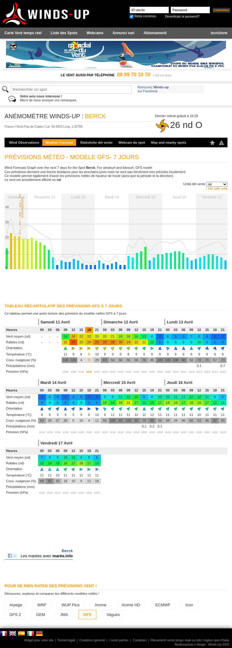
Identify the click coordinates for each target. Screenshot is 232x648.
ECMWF (162, 605)
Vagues (113, 614)
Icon (189, 605)
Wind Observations (24, 142)
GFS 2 (15, 614)
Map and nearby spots (168, 142)
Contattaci (139, 640)
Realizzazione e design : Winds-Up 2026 (202, 644)
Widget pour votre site (38, 640)
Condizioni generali (92, 640)
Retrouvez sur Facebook (153, 89)
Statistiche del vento (96, 142)
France (9, 126)
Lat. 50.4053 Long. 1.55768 (64, 126)
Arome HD (131, 605)
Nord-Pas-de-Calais (29, 126)
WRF (42, 605)
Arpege (15, 605)
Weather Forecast (59, 142)
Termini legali (66, 640)
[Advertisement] (116, 284)
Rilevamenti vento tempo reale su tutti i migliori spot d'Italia (189, 640)
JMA (64, 614)
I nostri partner (118, 640)
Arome (101, 605)
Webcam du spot (131, 142)
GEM (40, 614)
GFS (87, 614)
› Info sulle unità (216, 188)
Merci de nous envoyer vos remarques (48, 98)
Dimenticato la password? (182, 16)
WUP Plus (71, 605)
